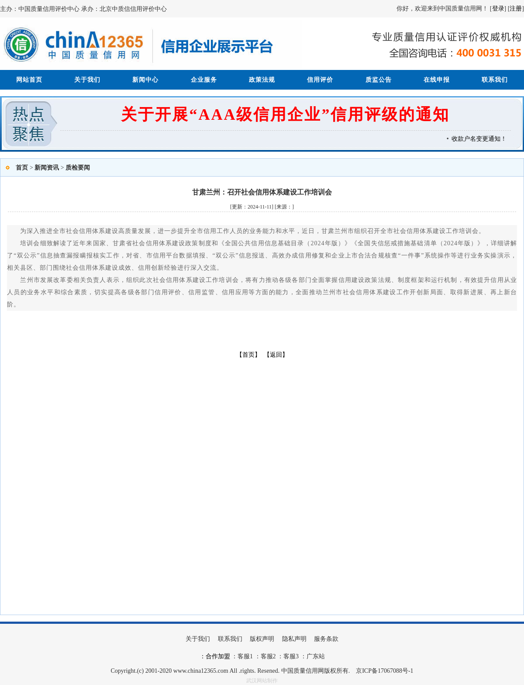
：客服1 (242, 656)
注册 (516, 8)
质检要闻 (78, 167)
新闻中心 (145, 79)
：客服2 (265, 656)
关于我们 (87, 79)
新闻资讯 (46, 167)
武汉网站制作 (262, 681)
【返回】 (276, 354)
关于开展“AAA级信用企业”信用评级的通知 (285, 114)
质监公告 (378, 79)
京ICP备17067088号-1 (384, 671)
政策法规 (262, 79)
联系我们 (495, 79)
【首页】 (248, 354)
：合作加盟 (215, 656)
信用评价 (320, 79)
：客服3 (287, 656)
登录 (498, 8)
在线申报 (437, 79)
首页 (22, 167)
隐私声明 (294, 639)
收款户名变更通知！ (481, 139)
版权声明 (262, 639)
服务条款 (326, 639)
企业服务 (204, 79)
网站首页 (29, 79)
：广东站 (312, 656)
